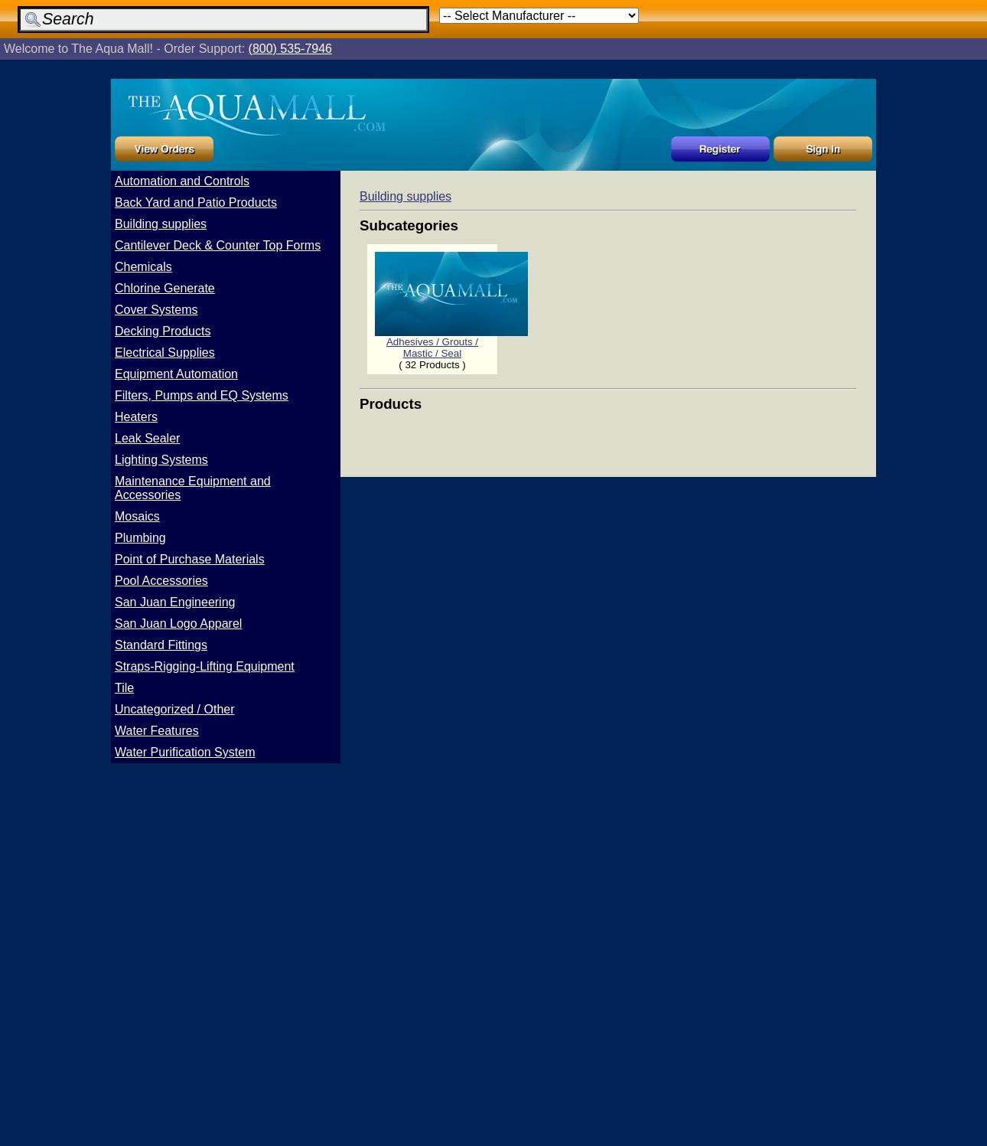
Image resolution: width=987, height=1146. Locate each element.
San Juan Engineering (175, 602)
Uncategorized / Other (175, 709)
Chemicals (143, 266)
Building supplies (161, 223)
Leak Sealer (147, 438)
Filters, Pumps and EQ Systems (201, 395)
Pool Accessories (161, 580)
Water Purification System (185, 752)
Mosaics (137, 516)
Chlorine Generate (165, 288)
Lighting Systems (161, 459)
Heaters (136, 416)
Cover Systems (156, 309)
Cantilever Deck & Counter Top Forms (218, 245)
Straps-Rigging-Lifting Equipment (205, 666)
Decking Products (162, 331)
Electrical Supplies (165, 352)
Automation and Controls (182, 181)
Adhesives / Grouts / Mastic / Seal (451, 343)
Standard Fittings (161, 644)
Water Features (157, 730)
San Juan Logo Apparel (178, 623)
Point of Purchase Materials (190, 559)
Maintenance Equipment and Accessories (193, 488)
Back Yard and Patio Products (196, 202)
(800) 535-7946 (290, 48)
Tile (124, 687)
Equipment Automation (176, 373)
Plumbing (140, 537)
